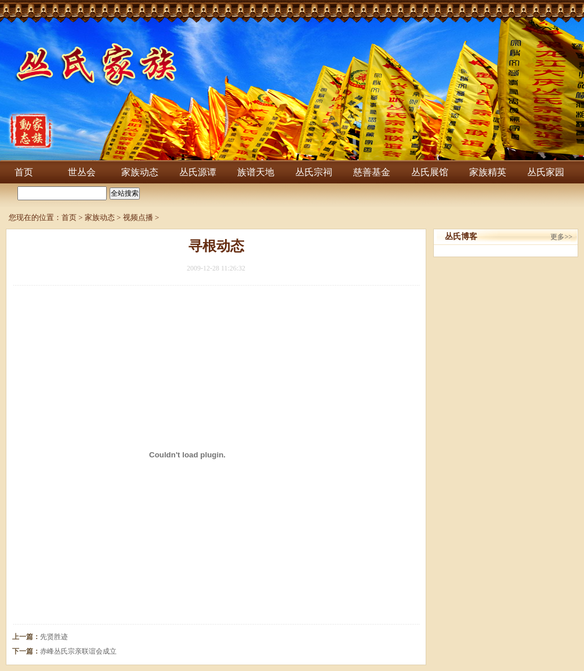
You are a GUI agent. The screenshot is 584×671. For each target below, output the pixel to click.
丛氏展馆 (429, 172)
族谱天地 (255, 172)
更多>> (561, 237)
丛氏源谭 (197, 172)
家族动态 (139, 172)
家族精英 (487, 172)
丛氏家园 (545, 172)
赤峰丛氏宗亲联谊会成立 (78, 651)
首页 (23, 172)
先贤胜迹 (54, 637)
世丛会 (82, 172)
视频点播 (138, 217)
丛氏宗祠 (313, 172)
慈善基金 (371, 172)
